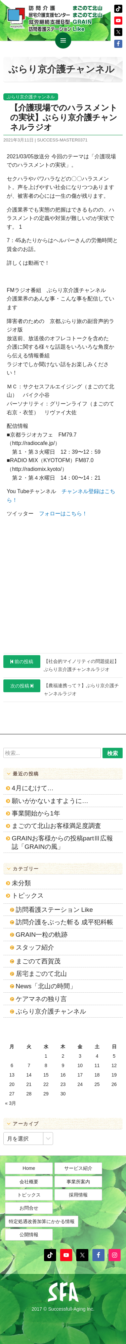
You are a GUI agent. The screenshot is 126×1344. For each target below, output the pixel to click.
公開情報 (28, 1234)
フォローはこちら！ (63, 513)
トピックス (28, 895)
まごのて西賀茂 (38, 961)
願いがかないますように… (50, 800)
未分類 (21, 883)
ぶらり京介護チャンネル (31, 96)
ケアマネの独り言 (41, 998)
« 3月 (10, 1103)
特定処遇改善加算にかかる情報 (42, 1221)
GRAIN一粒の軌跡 (42, 934)
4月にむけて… (32, 788)
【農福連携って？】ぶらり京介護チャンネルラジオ (61, 687)
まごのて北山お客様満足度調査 (56, 825)
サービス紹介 (78, 1168)
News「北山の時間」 (46, 986)
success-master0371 (62, 139)
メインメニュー (63, 40)
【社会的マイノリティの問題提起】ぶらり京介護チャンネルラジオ (61, 663)
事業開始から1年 (36, 813)
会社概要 (28, 1181)
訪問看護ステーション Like (54, 909)
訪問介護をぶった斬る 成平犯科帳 (64, 922)
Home (29, 1168)
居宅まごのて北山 (41, 973)
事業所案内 (78, 1181)
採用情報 (78, 1194)
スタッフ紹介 (35, 947)
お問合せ (28, 1208)
